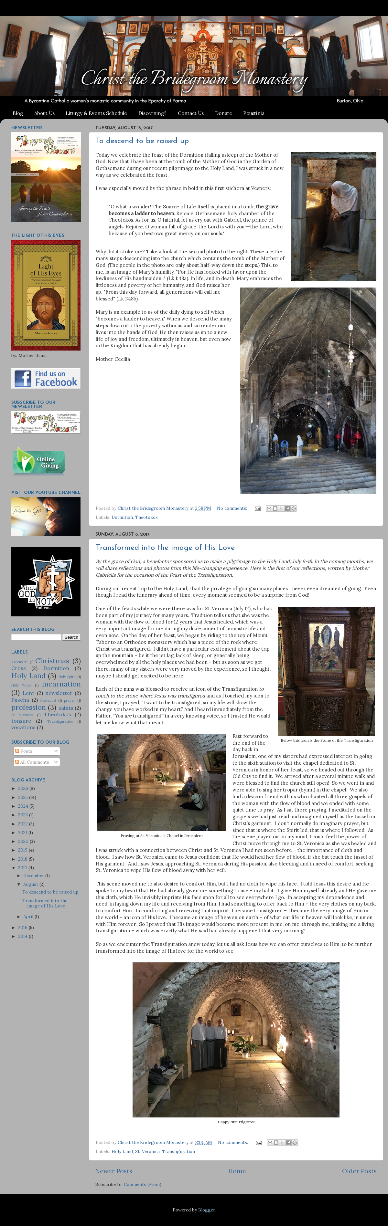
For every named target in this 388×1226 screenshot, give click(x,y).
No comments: (232, 508)
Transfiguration (178, 1151)
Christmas (52, 660)
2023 (23, 815)
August (31, 884)
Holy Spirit (67, 677)
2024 (23, 806)
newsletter (58, 693)
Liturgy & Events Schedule (96, 113)
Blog (18, 113)
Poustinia (253, 113)
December (34, 875)
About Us (44, 113)
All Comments (32, 762)
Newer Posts (113, 1171)
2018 (23, 859)
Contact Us (191, 113)
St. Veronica (147, 1151)
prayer (69, 700)
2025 (23, 797)
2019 (23, 850)
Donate (223, 113)
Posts (23, 751)
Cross (18, 668)
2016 (23, 927)
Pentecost (48, 700)
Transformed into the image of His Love (165, 548)
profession (28, 707)
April (29, 916)
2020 (24, 841)
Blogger (206, 1210)
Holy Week (21, 685)
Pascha (20, 700)
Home (237, 1171)
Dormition (122, 517)
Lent (28, 693)
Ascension (19, 662)
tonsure (21, 721)
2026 (23, 788)
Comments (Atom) (142, 1184)
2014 (23, 936)
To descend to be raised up (142, 141)
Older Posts (359, 1171)
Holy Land (122, 1151)
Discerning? (152, 113)
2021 (23, 832)
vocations (23, 727)
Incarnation (61, 683)
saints (66, 708)
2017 (23, 868)
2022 (23, 824)
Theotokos (146, 517)
